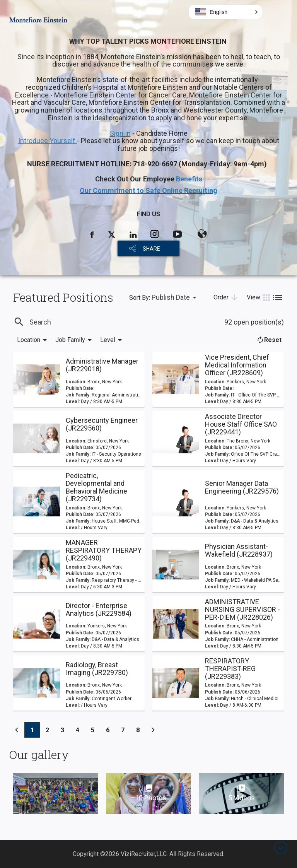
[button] (225, 12)
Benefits (189, 179)
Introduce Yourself (47, 141)
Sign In (120, 133)
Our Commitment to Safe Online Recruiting (148, 190)
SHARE (151, 249)
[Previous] (17, 730)
